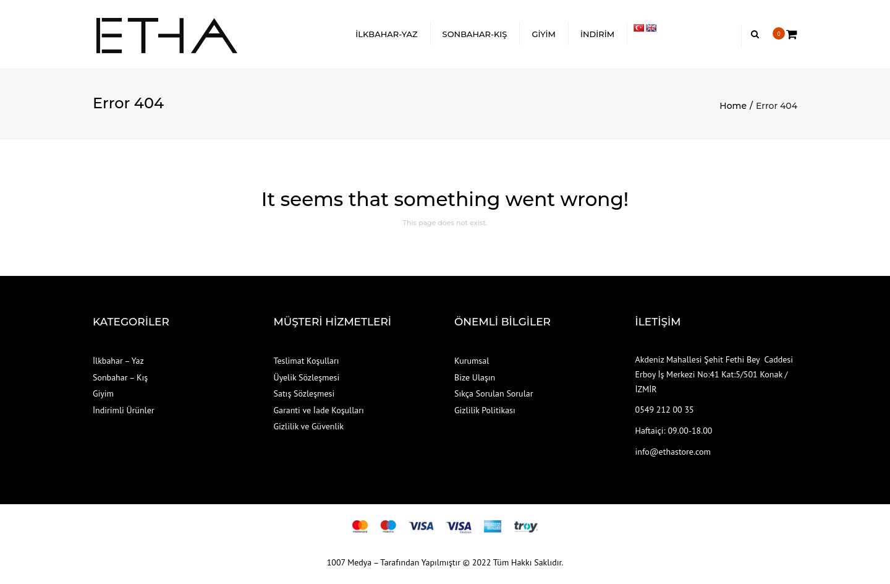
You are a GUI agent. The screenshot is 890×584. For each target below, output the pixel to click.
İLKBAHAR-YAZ (386, 34)
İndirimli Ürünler (124, 410)
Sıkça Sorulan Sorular (493, 393)
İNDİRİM (597, 34)
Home (733, 105)
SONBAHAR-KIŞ (475, 34)
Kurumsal (471, 360)
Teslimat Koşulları (306, 360)
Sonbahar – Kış (120, 377)
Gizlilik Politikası (484, 410)
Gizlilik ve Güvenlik (309, 426)
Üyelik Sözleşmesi (307, 377)
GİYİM (544, 34)
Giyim (103, 393)
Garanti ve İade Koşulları (319, 410)
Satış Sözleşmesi (304, 393)
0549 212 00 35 (664, 409)
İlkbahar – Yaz (118, 360)
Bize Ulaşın (474, 377)
